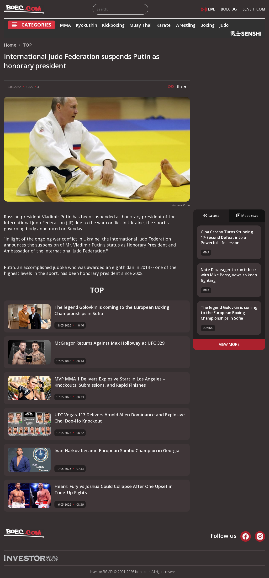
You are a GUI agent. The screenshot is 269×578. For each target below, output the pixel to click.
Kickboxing (113, 25)
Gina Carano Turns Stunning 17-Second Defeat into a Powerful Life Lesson (227, 237)
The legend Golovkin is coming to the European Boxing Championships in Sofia (229, 313)
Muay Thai (140, 25)
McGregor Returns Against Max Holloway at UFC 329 (109, 343)
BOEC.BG (229, 9)
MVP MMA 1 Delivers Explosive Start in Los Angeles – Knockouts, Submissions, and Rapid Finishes (109, 382)
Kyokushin (86, 25)
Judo (224, 25)
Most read (247, 215)
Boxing (207, 25)
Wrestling (185, 25)
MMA (65, 25)
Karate (163, 25)
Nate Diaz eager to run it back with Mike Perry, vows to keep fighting (229, 275)
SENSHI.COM (254, 9)
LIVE (208, 9)
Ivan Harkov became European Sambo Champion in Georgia (116, 450)
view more (229, 344)
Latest (211, 215)
